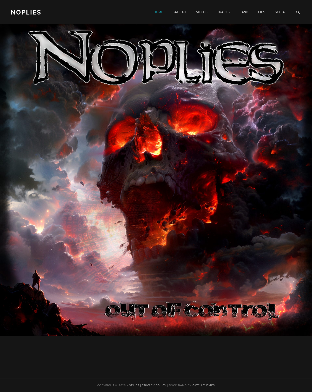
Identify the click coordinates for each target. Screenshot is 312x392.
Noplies (26, 12)
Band (243, 12)
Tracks (223, 12)
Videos (202, 12)
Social (280, 12)
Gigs (261, 12)
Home (158, 12)
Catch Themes (203, 385)
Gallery (179, 12)
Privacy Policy (154, 385)
